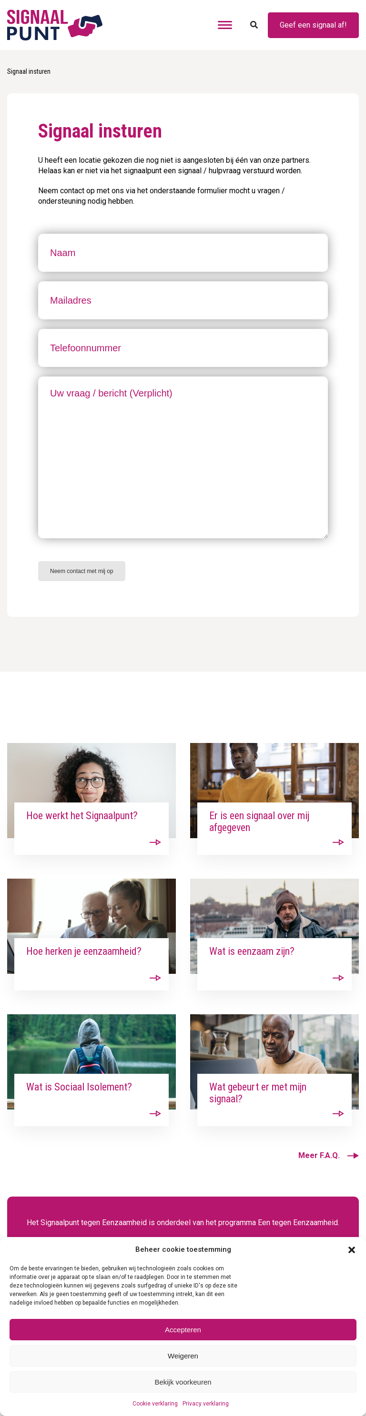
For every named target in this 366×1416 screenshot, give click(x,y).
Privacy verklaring (206, 1403)
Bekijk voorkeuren (182, 1382)
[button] (351, 1249)
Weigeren (183, 1356)
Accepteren (183, 1330)
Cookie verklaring (155, 1403)
